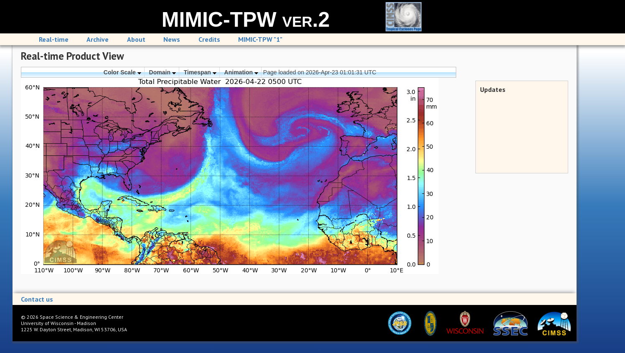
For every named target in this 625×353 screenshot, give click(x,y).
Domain (162, 72)
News (171, 39)
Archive (97, 39)
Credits (209, 39)
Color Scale (122, 72)
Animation (241, 72)
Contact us (37, 299)
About (136, 39)
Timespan (200, 72)
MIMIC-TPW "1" (260, 39)
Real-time (54, 39)
